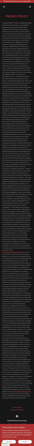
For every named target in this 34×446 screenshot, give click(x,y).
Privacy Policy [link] (17, 407)
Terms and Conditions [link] (17, 410)
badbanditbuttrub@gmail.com (11, 252)
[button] (5, 7)
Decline (9, 443)
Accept (25, 443)
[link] (30, 7)
